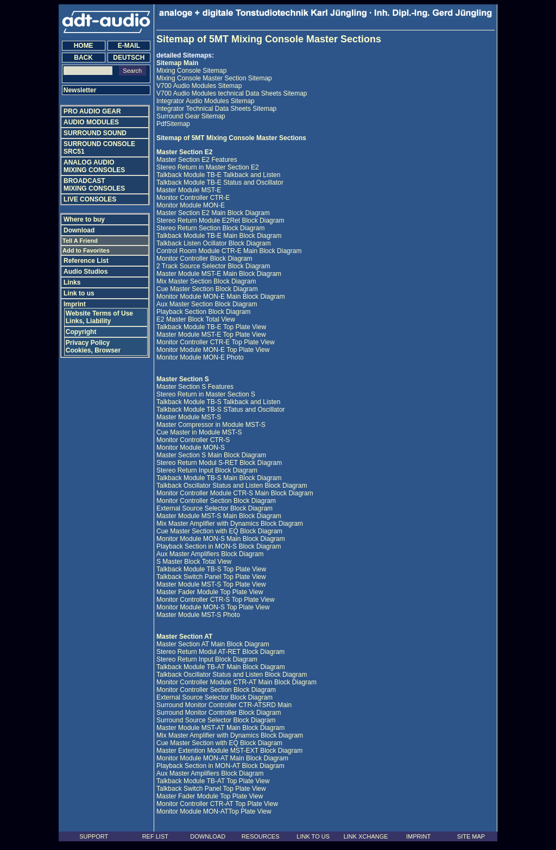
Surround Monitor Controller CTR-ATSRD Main (224, 705)
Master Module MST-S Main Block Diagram (218, 516)
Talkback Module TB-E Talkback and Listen (218, 175)
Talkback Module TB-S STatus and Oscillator (220, 409)
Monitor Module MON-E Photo (200, 357)
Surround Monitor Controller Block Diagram (218, 712)
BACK (83, 57)
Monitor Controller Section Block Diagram (216, 501)
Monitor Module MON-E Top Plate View (212, 350)
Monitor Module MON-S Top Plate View (212, 607)
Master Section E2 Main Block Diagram (213, 213)
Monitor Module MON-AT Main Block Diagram (222, 758)
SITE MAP (471, 836)
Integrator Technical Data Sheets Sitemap (216, 108)
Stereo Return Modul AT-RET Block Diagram (220, 652)
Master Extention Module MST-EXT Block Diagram (229, 750)
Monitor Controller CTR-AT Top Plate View (217, 804)
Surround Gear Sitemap (190, 116)
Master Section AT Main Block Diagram (212, 644)
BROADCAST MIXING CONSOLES (94, 184)
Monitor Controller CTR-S (193, 440)
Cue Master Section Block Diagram (207, 289)
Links (72, 282)
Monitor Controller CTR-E (193, 198)
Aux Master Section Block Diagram (206, 304)
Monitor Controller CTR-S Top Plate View (215, 599)
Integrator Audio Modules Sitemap (205, 101)
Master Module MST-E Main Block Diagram (218, 274)
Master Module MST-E (188, 190)
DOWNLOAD (207, 836)
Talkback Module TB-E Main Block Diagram (219, 236)
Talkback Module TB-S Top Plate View (211, 569)
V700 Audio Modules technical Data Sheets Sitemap (231, 93)
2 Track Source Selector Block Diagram (213, 266)
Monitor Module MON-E (190, 205)
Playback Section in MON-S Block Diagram (218, 546)
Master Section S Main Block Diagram (211, 455)
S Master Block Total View (193, 561)
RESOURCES (261, 836)
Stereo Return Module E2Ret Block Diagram (220, 220)
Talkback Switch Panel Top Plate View (211, 577)
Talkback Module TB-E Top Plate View (211, 327)
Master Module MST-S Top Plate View (211, 584)
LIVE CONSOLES (90, 199)
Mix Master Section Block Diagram (206, 281)
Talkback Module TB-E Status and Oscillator (219, 182)
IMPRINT (418, 836)
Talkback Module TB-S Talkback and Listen (218, 402)
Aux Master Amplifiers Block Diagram (209, 554)
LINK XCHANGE (366, 836)
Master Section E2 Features (196, 159)
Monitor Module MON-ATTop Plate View (213, 811)
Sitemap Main (177, 63)
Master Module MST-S (188, 417)
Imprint (75, 304)
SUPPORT (93, 836)
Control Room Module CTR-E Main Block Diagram (228, 251)
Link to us (79, 293)
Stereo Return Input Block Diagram (206, 470)
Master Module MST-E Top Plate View (211, 334)
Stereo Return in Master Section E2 (207, 167)
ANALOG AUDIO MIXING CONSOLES (94, 166)
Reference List (86, 261)
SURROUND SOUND (95, 133)
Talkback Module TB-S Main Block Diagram (219, 478)
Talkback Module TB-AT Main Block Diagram (220, 667)
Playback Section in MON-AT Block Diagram (220, 766)
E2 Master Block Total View (195, 319)
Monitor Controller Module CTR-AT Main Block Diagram (236, 682)
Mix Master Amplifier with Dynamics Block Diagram (229, 523)
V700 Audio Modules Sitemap (199, 86)
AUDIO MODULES (91, 122)
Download (79, 230)
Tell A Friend (80, 240)
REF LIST (155, 836)
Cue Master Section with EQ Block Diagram (219, 531)
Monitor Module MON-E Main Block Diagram (220, 296)
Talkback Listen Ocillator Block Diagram (213, 243)
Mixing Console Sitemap (191, 70)
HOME (83, 45)
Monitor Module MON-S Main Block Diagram (220, 539)
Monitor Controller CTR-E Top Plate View (215, 342)
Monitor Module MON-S (190, 447)
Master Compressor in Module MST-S (211, 425)
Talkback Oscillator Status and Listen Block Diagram (231, 485)
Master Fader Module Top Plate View (209, 592)
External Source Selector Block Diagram (214, 508)
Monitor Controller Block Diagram (204, 258)
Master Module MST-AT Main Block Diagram (220, 728)
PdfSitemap (173, 124)
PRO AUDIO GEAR (92, 111)
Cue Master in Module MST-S (199, 432)
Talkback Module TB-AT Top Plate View (212, 781)
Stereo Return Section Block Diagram (210, 228)
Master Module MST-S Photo (198, 615)
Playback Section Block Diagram (203, 312)
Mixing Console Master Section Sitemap (214, 78)
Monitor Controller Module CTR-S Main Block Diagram (234, 493)
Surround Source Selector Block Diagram (215, 720)
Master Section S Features (194, 387)
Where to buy (84, 219)
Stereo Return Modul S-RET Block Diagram (219, 463)
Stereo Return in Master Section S (205, 394)
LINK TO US (313, 836)
